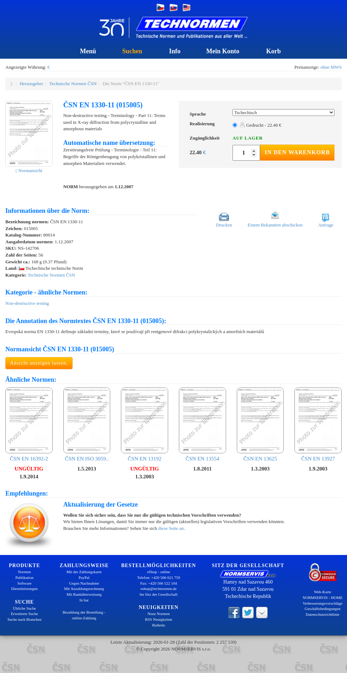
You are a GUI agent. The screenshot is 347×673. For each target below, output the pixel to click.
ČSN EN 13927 (318, 424)
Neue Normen (158, 613)
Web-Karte (322, 592)
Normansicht (28, 170)
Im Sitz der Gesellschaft (158, 594)
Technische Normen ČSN (73, 83)
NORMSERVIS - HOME (323, 597)
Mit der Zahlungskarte (84, 572)
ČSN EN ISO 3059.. (87, 424)
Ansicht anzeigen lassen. (39, 363)
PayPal (84, 577)
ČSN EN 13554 (202, 424)
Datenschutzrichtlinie (322, 614)
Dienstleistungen (24, 588)
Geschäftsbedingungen (323, 608)
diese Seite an (171, 528)
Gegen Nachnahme (84, 583)
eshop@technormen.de (159, 588)
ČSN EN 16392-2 (29, 424)
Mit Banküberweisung (84, 594)
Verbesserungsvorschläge (322, 603)
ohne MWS (331, 67)
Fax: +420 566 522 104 (158, 583)
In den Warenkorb (297, 152)
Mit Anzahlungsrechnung (84, 588)
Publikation (24, 577)
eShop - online (158, 572)
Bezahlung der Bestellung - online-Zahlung (84, 615)
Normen (24, 572)
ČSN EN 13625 (260, 424)
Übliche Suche (24, 608)
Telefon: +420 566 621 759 (158, 577)
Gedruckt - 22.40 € (260, 125)
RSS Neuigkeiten (158, 619)
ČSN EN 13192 (144, 424)
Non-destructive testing (27, 303)
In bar (84, 600)
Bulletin (158, 625)
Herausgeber (31, 83)
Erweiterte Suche (24, 613)
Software (24, 583)
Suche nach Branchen (24, 619)
